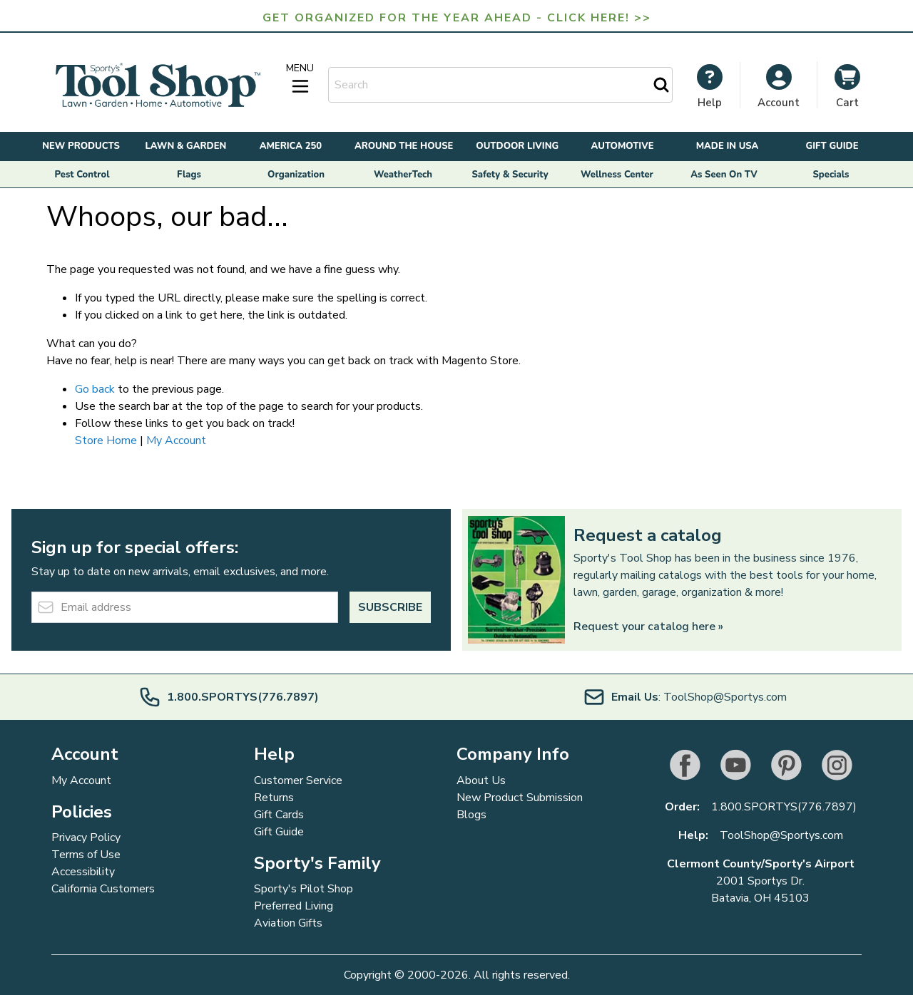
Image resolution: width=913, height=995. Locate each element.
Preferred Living (293, 906)
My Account (176, 440)
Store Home (106, 440)
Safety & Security (509, 174)
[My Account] (710, 86)
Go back (95, 389)
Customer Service (298, 780)
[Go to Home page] (157, 85)
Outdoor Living (517, 146)
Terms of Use (86, 854)
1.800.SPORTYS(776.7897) (784, 807)
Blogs (471, 815)
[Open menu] (300, 79)
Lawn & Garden (186, 146)
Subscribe (390, 607)
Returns (274, 797)
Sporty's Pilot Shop (303, 889)
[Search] (661, 84)
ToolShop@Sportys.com (781, 835)
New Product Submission (519, 797)
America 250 (291, 146)
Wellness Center (617, 174)
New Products (81, 146)
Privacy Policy (86, 837)
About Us (481, 780)
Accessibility (83, 872)
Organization (296, 174)
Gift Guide (831, 146)
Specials (831, 174)
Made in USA (727, 146)
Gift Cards (279, 815)
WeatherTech (403, 174)
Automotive (622, 146)
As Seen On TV (723, 174)
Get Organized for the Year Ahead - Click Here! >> (456, 18)
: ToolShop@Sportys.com (685, 697)
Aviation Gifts (288, 923)
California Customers (103, 889)
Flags (189, 174)
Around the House (404, 146)
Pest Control (82, 174)
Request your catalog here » (648, 626)
